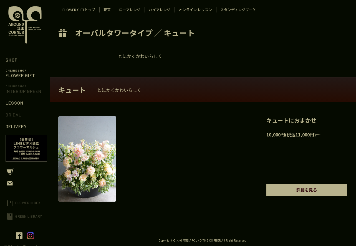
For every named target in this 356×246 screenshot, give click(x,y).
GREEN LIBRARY (28, 216)
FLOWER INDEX (28, 203)
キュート (179, 32)
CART (25, 171)
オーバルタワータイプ (114, 32)
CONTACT (25, 183)
